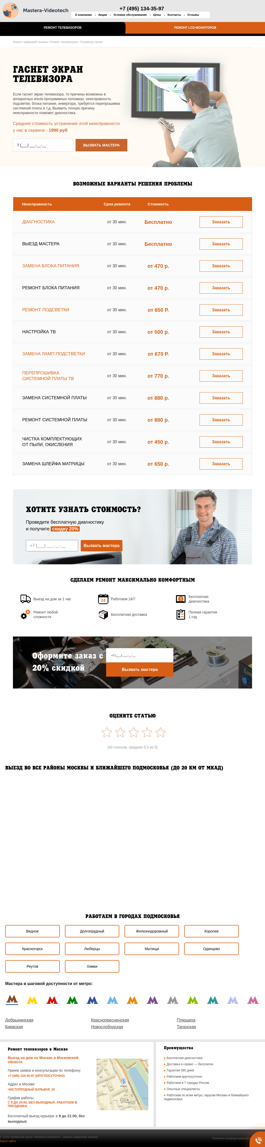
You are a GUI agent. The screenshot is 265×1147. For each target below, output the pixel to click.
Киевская (14, 1027)
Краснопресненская (110, 1020)
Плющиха (186, 1020)
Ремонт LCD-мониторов (195, 27)
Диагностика (38, 221)
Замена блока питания (50, 265)
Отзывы (193, 14)
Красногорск (32, 949)
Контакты (174, 14)
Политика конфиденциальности (233, 1138)
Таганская (186, 1027)
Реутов (32, 966)
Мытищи (152, 949)
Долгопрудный (92, 931)
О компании (83, 14)
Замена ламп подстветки (53, 353)
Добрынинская (19, 1020)
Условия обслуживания (130, 14)
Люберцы (92, 949)
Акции (102, 14)
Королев (211, 931)
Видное (32, 931)
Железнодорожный (152, 931)
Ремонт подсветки (45, 309)
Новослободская (107, 1027)
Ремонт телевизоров (63, 27)
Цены (157, 14)
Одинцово (211, 949)
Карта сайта (8, 1141)
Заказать (221, 222)
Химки (92, 966)
